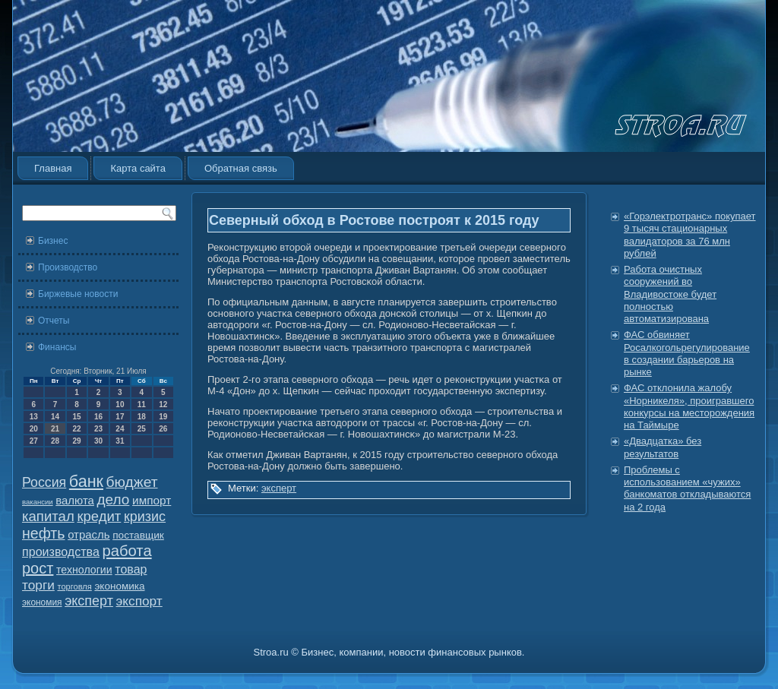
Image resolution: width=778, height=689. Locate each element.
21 (55, 429)
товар (131, 569)
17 (119, 416)
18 (142, 416)
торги (38, 585)
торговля (74, 586)
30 (98, 441)
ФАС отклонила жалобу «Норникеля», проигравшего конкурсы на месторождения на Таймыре (689, 406)
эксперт (89, 600)
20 (34, 429)
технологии (84, 570)
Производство (67, 267)
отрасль (88, 534)
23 (98, 429)
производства (61, 551)
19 (163, 416)
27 (34, 441)
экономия (42, 602)
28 (55, 441)
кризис (145, 516)
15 (76, 416)
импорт (151, 500)
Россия (44, 482)
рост (37, 568)
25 (142, 429)
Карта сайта (137, 168)
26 (163, 429)
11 (142, 404)
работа (127, 550)
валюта (74, 500)
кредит (99, 516)
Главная (52, 168)
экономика (119, 586)
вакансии (37, 502)
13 (34, 416)
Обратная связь (240, 168)
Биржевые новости (78, 294)
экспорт (139, 600)
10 (119, 404)
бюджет (132, 482)
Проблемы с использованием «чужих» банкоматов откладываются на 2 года (687, 488)
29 (76, 441)
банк (86, 482)
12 (163, 404)
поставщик (138, 535)
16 (98, 416)
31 (119, 441)
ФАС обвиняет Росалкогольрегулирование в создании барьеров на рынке (687, 353)
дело (113, 499)
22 (76, 429)
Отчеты (53, 320)
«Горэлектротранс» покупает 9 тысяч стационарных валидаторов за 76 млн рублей (690, 234)
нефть (43, 533)
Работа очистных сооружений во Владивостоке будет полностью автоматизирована (670, 294)
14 (55, 416)
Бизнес (53, 240)
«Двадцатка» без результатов (662, 447)
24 (119, 429)
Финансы (57, 347)
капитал (48, 516)
